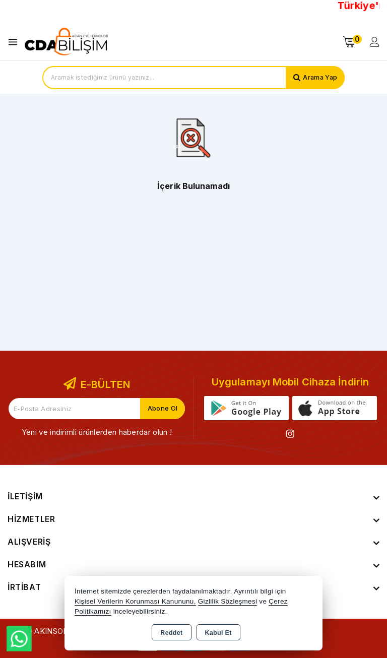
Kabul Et (218, 632)
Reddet (171, 632)
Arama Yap (319, 78)
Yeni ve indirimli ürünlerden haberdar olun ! (97, 432)
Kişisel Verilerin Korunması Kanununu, (135, 601)
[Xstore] (66, 42)
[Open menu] (15, 42)
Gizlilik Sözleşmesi (227, 601)
